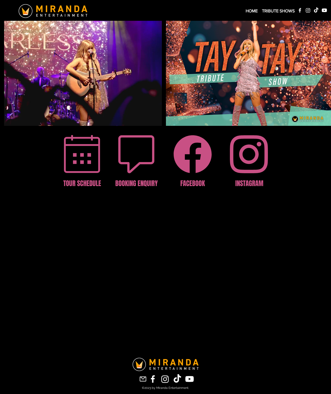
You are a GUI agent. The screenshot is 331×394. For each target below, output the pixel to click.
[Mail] (143, 379)
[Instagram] (308, 10)
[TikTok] (316, 10)
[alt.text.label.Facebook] (300, 10)
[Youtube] (324, 10)
